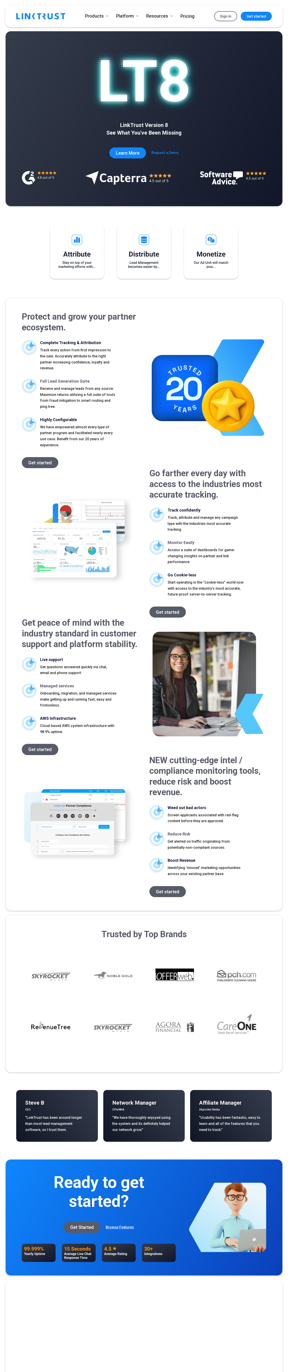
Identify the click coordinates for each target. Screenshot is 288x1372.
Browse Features (120, 1227)
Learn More (128, 153)
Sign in (225, 16)
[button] (97, 16)
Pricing (187, 16)
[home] (40, 16)
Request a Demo (165, 153)
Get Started (82, 1227)
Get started (256, 16)
